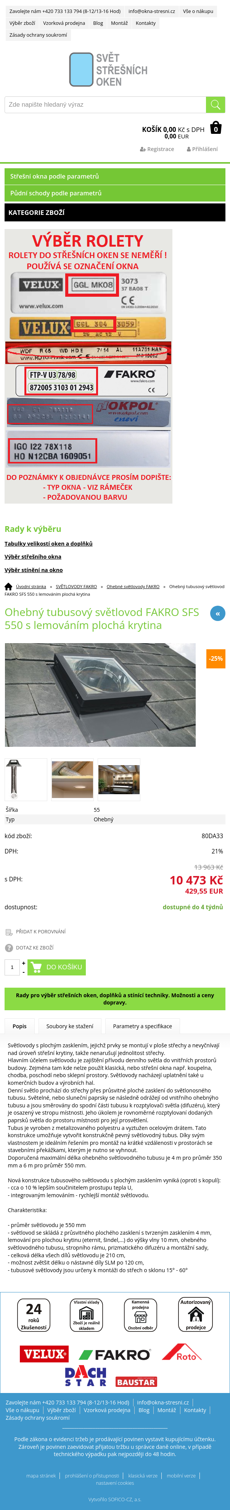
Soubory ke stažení (70, 1026)
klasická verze (143, 1476)
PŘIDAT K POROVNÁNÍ (41, 931)
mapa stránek (41, 1476)
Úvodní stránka (31, 586)
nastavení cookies (115, 1483)
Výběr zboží (22, 23)
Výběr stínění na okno (34, 570)
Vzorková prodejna (64, 23)
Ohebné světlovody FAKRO (133, 586)
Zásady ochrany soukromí (38, 35)
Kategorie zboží (115, 212)
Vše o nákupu (198, 11)
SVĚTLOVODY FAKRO (76, 586)
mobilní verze (181, 1476)
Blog (98, 23)
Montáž (119, 23)
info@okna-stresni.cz (152, 11)
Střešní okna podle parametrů (54, 176)
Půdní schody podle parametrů (55, 193)
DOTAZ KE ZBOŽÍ (34, 947)
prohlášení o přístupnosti (92, 1476)
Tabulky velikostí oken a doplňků (49, 543)
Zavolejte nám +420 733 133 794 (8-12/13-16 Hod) (65, 11)
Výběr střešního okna (33, 556)
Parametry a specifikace (142, 1026)
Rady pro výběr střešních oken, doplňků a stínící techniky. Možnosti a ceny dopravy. (115, 998)
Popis (20, 1026)
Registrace (157, 149)
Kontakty (146, 23)
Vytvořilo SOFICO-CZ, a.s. (115, 1499)
